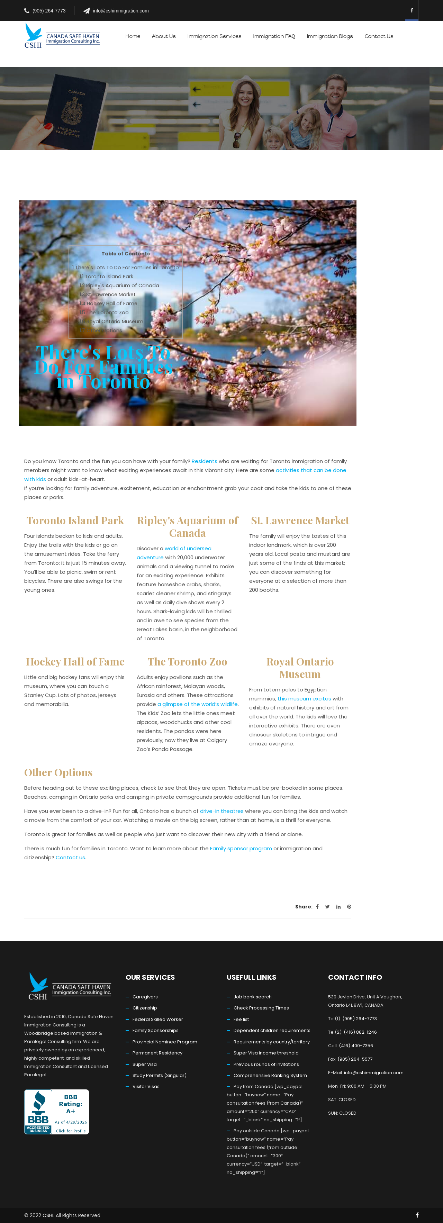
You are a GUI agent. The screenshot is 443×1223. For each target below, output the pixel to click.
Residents (204, 461)
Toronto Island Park (106, 276)
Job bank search (253, 997)
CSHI (48, 1215)
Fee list (241, 1019)
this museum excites (304, 698)
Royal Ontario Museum (111, 321)
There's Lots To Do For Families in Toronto (125, 267)
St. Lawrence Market (108, 294)
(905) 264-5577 (354, 1059)
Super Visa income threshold (266, 1053)
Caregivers (145, 997)
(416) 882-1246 (360, 1032)
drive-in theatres (222, 811)
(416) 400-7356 (356, 1045)
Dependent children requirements (272, 1030)
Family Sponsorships (156, 1030)
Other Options (101, 330)
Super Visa (145, 1064)
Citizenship (145, 1008)
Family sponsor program (241, 848)
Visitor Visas (146, 1086)
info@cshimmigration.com (121, 10)
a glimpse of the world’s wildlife (197, 704)
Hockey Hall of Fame (108, 303)
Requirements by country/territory (272, 1042)
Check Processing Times (261, 1008)
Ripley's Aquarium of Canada (119, 285)
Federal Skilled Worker (158, 1019)
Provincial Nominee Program (165, 1042)
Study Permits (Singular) (160, 1075)
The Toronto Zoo (104, 312)
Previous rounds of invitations (266, 1064)
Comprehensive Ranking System (270, 1075)
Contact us (70, 857)
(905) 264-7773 (49, 10)
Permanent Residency (157, 1053)
